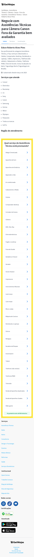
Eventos (4, 448)
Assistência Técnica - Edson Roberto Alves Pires (14, 16)
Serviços (12, 41)
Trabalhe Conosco (7, 480)
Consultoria (5, 439)
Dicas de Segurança (7, 489)
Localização (21, 41)
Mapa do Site (5, 493)
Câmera (10, 12)
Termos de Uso (16, 551)
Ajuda (16, 549)
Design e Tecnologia (7, 444)
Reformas (4, 457)
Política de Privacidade (16, 553)
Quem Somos (5, 475)
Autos (3, 434)
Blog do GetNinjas (7, 484)
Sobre (5, 41)
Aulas (3, 430)
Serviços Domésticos (7, 466)
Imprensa (16, 547)
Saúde (3, 462)
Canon (16, 12)
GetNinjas (4, 10)
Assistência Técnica (7, 425)
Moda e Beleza (5, 453)
